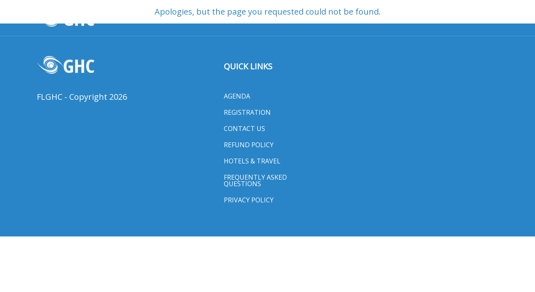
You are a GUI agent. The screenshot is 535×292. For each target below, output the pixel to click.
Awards (132, 19)
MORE (482, 19)
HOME (101, 19)
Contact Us (244, 128)
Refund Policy (249, 145)
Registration (247, 112)
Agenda (237, 96)
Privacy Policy (249, 200)
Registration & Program (196, 19)
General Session (273, 19)
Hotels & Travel (337, 19)
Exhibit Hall (394, 19)
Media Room (444, 19)
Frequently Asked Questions (255, 180)
